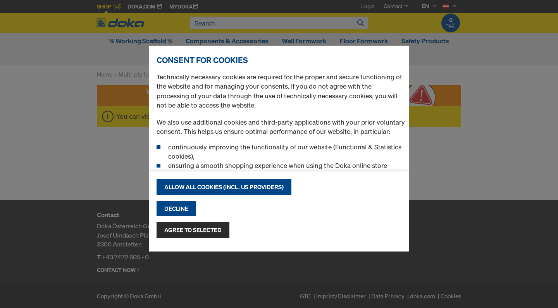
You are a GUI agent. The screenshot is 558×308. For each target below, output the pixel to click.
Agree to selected (193, 230)
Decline (176, 208)
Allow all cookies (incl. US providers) (224, 187)
